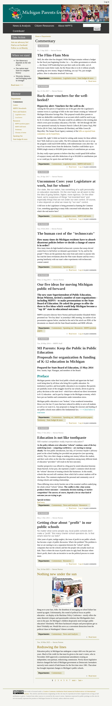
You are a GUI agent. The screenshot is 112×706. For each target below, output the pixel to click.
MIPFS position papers (83, 417)
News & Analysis (22, 25)
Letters (15, 105)
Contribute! (19, 31)
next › (74, 680)
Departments (46, 36)
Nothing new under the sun (57, 574)
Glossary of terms (20, 132)
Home (37, 36)
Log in (106, 2)
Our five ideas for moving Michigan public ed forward (65, 286)
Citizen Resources (44, 25)
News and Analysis (70, 505)
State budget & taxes (86, 78)
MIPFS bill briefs (84, 164)
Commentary (57, 78)
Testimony (41, 420)
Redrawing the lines (51, 647)
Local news (18, 117)
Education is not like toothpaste (61, 438)
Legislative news (69, 78)
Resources (79, 328)
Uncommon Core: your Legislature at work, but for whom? (66, 183)
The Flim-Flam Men (53, 55)
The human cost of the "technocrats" (66, 233)
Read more (92, 81)
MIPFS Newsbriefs (19, 108)
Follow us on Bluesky (19, 48)
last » (80, 680)
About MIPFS (65, 25)
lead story (41, 502)
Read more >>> (17, 85)
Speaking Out (18, 136)
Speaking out (68, 267)
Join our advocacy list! (19, 42)
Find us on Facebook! (19, 45)
